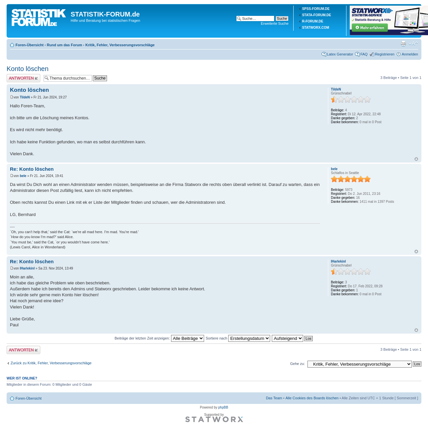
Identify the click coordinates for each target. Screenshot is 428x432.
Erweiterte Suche (275, 23)
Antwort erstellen (23, 78)
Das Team (274, 398)
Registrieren (384, 54)
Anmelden (410, 54)
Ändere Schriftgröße (413, 44)
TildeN (25, 97)
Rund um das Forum (64, 45)
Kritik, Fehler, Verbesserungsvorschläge (120, 45)
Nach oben (416, 159)
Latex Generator (340, 54)
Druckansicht (403, 44)
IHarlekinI (27, 268)
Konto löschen (28, 68)
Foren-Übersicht (30, 45)
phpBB (223, 407)
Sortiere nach (238, 338)
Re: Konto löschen (32, 169)
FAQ (364, 54)
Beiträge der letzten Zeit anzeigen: (159, 338)
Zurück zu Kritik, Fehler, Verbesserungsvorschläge (51, 363)
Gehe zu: (297, 364)
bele (23, 176)
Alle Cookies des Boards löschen (312, 398)
